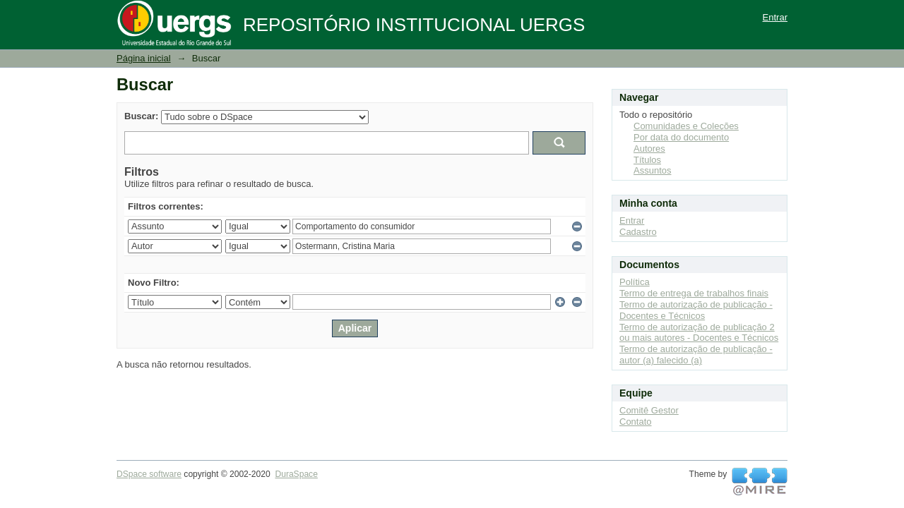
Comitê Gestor (649, 410)
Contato (635, 421)
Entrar (775, 17)
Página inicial (144, 58)
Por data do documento (681, 137)
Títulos (647, 160)
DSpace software (149, 474)
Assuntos (652, 170)
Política (634, 282)
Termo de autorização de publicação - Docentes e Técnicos (696, 310)
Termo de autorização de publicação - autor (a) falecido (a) (696, 354)
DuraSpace (296, 474)
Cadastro (638, 231)
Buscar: (141, 116)
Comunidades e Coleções (686, 126)
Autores (649, 148)
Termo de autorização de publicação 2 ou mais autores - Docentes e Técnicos (698, 333)
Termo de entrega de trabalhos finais (693, 293)
